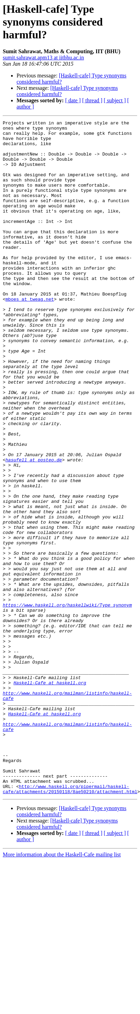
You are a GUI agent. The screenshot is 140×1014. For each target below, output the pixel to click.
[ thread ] (92, 100)
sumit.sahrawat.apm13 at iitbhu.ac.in (43, 57)
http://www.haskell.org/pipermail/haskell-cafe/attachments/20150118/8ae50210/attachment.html (70, 923)
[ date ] (73, 100)
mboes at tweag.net (30, 335)
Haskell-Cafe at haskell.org (49, 795)
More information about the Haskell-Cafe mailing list (62, 989)
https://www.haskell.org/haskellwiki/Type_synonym (67, 702)
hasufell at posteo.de (34, 528)
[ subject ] (115, 100)
